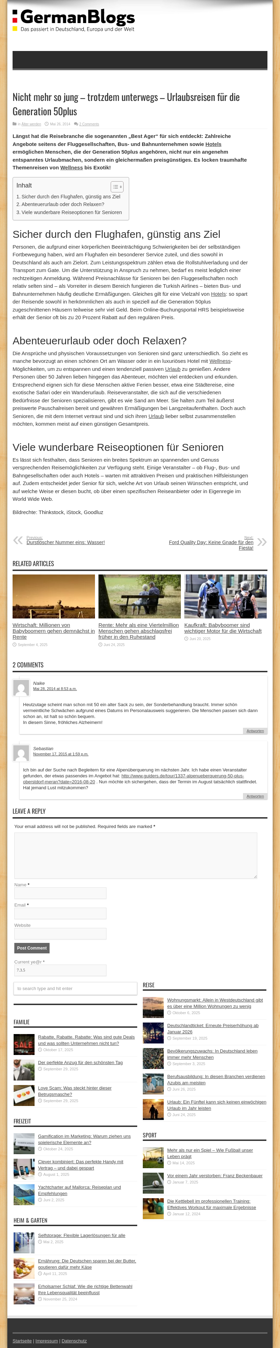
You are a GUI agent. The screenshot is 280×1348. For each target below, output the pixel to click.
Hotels (214, 144)
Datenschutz (74, 1340)
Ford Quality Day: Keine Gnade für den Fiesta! (210, 543)
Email (20, 905)
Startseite (22, 1340)
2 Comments (89, 124)
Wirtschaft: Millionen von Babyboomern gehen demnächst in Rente (54, 631)
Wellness (71, 167)
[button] (113, 187)
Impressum (47, 1340)
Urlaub (172, 369)
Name (20, 884)
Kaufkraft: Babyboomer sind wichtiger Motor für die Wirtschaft (222, 628)
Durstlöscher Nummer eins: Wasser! (69, 540)
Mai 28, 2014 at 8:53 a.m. (55, 689)
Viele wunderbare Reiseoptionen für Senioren (72, 212)
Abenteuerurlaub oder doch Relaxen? (63, 204)
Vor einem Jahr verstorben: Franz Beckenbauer (215, 1175)
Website (22, 925)
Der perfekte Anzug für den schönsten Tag (80, 1062)
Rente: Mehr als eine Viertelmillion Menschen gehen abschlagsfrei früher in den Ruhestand (138, 631)
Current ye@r (29, 962)
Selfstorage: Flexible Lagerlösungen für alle (81, 1235)
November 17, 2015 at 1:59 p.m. (60, 754)
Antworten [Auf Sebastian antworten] (255, 796)
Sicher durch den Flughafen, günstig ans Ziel (71, 196)
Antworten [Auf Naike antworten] (255, 731)
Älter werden (31, 124)
